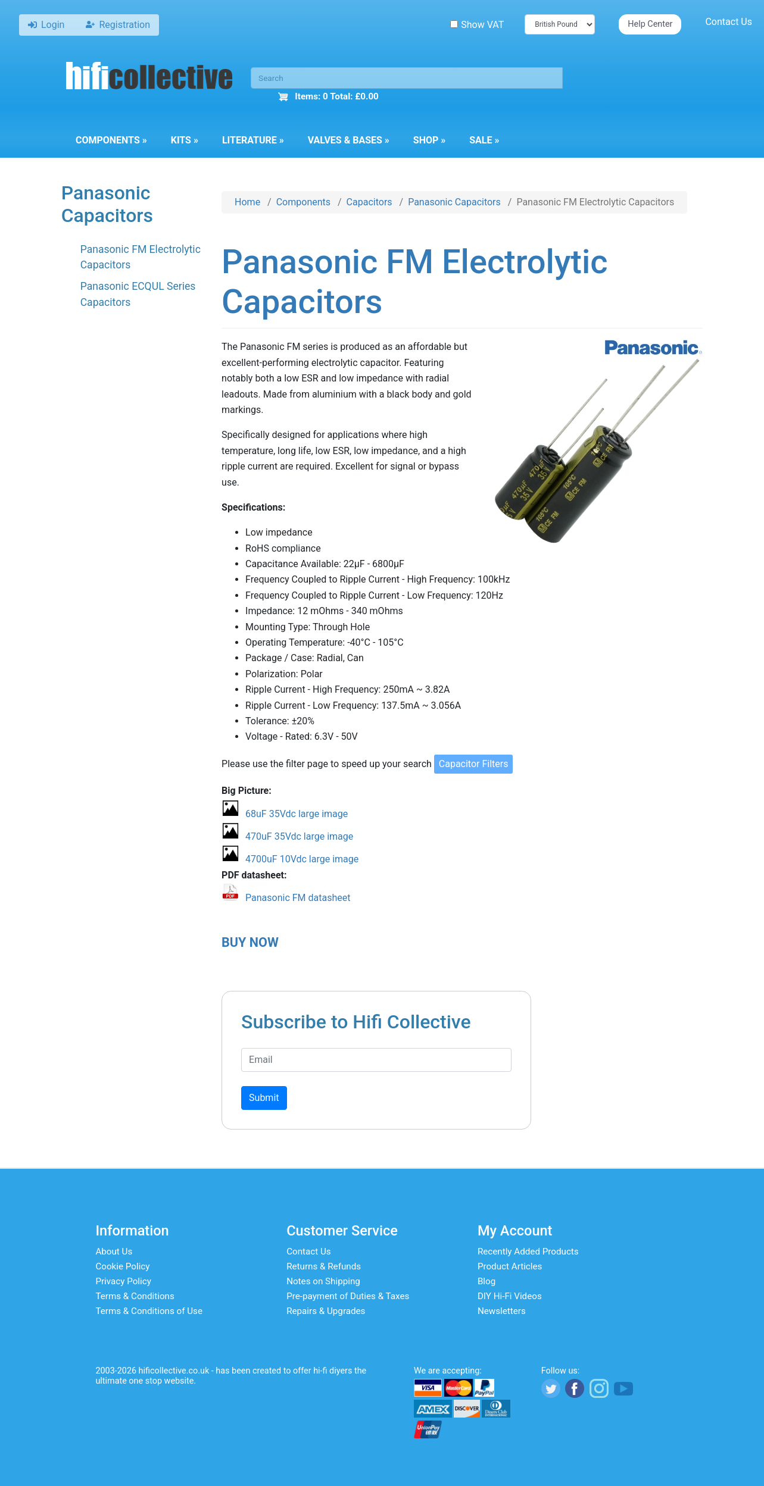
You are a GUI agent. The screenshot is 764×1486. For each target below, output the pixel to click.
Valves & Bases (348, 140)
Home (247, 202)
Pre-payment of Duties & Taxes (347, 1296)
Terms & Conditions (134, 1296)
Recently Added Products (528, 1251)
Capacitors (369, 202)
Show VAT (477, 24)
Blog (486, 1281)
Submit (264, 1097)
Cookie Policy (122, 1266)
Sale (484, 140)
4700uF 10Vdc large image (301, 859)
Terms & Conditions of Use (148, 1311)
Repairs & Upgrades (325, 1311)
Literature (253, 140)
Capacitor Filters (474, 763)
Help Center (650, 24)
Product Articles (510, 1266)
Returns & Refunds (323, 1266)
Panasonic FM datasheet (297, 897)
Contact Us (728, 21)
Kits (184, 140)
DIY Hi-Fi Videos (510, 1296)
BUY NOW (250, 942)
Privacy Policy (123, 1281)
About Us (113, 1251)
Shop (429, 140)
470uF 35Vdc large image (299, 836)
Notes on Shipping (323, 1281)
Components (111, 140)
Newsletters (502, 1311)
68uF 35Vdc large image (296, 813)
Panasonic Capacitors (454, 202)
